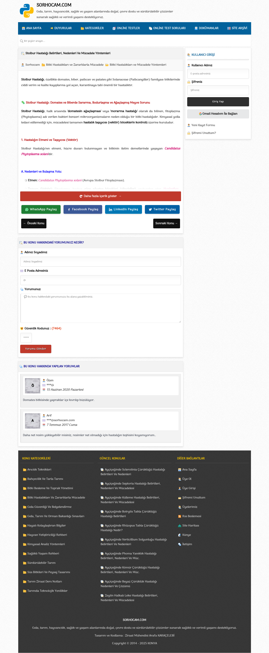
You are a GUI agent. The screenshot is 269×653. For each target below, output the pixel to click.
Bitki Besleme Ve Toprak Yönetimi (50, 488)
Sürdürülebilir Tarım (41, 563)
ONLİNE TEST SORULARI (169, 28)
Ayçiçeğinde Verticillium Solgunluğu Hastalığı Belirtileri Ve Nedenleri (134, 542)
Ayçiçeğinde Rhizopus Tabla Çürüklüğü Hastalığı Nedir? (129, 528)
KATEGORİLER (94, 28)
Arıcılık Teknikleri (39, 469)
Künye (186, 535)
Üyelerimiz (189, 507)
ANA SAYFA (33, 28)
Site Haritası (190, 525)
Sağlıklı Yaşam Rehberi (43, 553)
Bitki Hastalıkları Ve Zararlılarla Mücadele (56, 497)
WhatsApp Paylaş (41, 209)
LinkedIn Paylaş (123, 209)
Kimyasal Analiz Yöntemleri (46, 544)
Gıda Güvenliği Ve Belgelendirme (49, 507)
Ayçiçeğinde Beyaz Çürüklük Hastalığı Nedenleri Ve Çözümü (129, 584)
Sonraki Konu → (166, 223)
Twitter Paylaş (162, 209)
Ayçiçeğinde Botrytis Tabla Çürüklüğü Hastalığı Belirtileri (129, 514)
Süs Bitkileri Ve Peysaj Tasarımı (48, 572)
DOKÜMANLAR (209, 28)
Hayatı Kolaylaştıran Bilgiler (46, 525)
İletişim (187, 544)
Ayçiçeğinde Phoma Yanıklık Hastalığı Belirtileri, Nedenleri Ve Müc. (129, 556)
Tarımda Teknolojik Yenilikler (47, 591)
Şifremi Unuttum (193, 497)
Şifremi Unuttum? (204, 133)
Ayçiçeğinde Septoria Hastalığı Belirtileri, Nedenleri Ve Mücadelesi (131, 486)
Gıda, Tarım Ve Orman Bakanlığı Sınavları (55, 516)
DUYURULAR (63, 28)
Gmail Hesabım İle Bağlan (218, 113)
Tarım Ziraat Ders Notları (44, 581)
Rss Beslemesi (191, 516)
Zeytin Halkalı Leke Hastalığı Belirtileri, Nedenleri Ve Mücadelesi (129, 598)
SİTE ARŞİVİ (239, 28)
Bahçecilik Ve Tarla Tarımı (45, 479)
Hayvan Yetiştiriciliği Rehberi (47, 535)
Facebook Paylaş (82, 209)
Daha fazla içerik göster (100, 196)
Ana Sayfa (189, 469)
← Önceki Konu (33, 223)
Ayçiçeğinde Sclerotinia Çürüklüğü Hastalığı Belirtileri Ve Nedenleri (133, 472)
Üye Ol (186, 479)
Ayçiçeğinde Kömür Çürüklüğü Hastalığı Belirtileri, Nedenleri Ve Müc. (130, 570)
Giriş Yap (218, 102)
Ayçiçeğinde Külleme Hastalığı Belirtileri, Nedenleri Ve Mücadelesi (130, 500)
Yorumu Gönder (35, 349)
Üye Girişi (189, 488)
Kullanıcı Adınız (199, 65)
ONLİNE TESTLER (128, 28)
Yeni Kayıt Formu (203, 125)
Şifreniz (194, 82)
